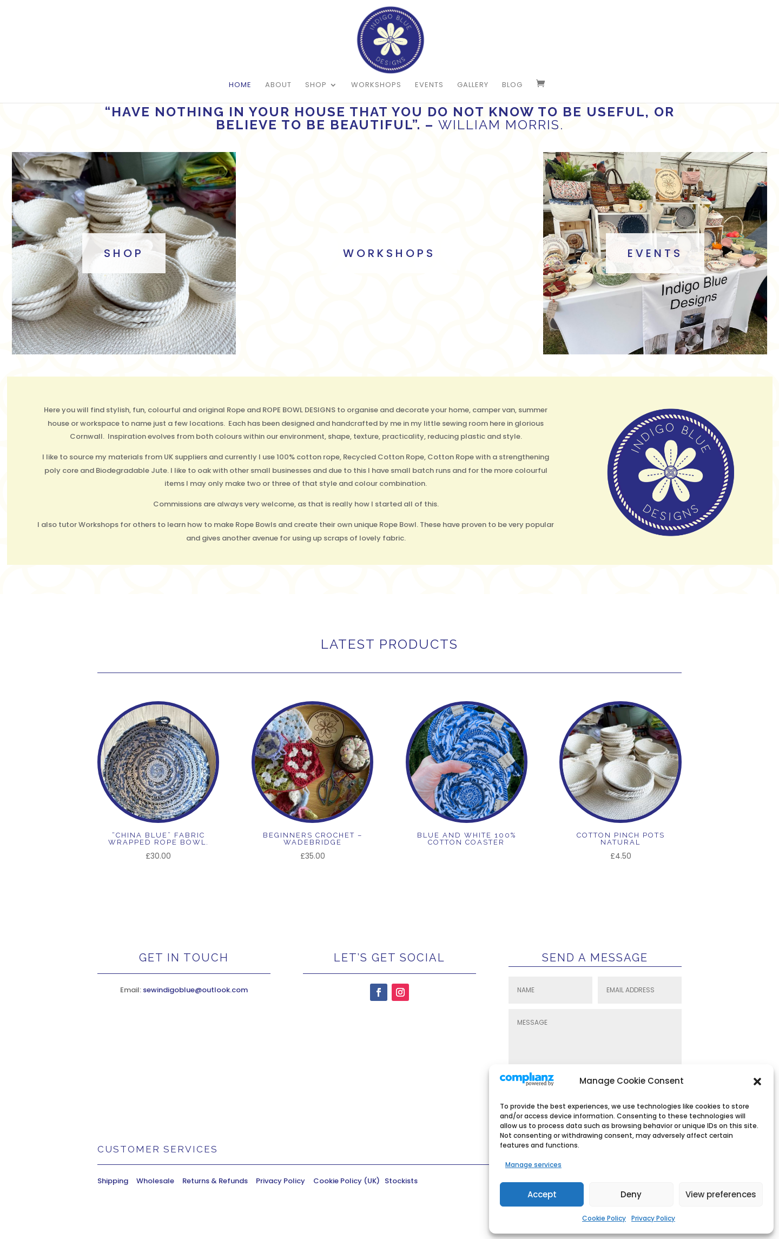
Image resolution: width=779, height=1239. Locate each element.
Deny (631, 1194)
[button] (757, 1081)
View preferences (720, 1194)
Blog (512, 85)
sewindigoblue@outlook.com (195, 990)
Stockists (401, 1181)
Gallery (472, 85)
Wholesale (159, 1181)
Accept (542, 1194)
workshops (389, 253)
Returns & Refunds (215, 1181)
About (278, 85)
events (655, 253)
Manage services (533, 1164)
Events (429, 85)
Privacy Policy (653, 1218)
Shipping (116, 1181)
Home (240, 85)
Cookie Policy (604, 1218)
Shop (316, 85)
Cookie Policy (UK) (349, 1181)
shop (124, 253)
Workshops (376, 85)
